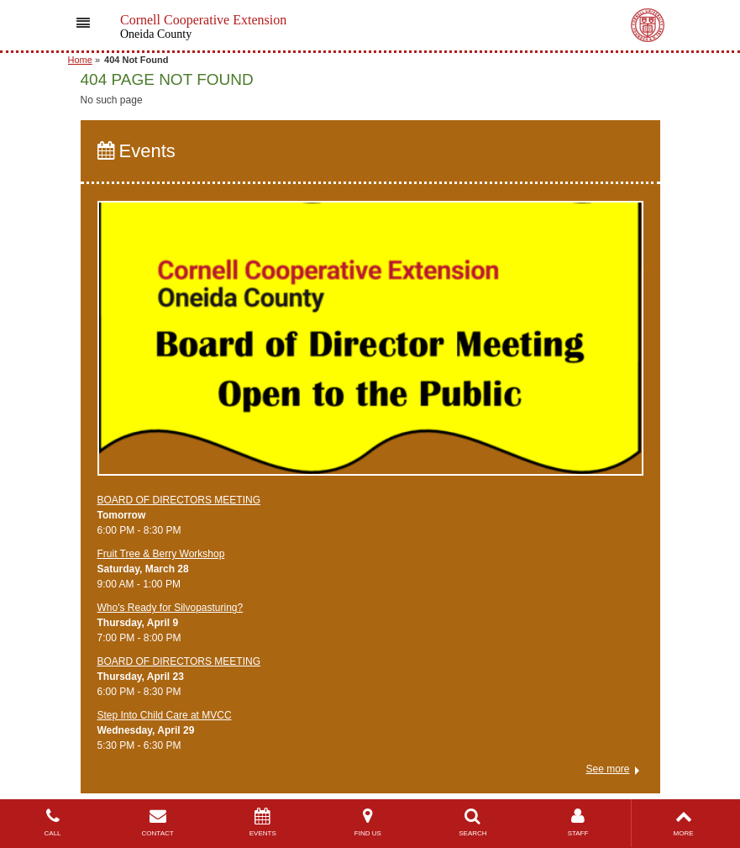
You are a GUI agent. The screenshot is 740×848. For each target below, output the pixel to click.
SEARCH (472, 822)
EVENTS (262, 822)
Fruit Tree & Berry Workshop (161, 554)
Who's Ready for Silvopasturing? (170, 608)
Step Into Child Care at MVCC (164, 715)
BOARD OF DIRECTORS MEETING (178, 500)
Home (80, 60)
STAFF (577, 822)
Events (136, 150)
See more (607, 769)
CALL (52, 822)
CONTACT (157, 822)
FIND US (367, 822)
